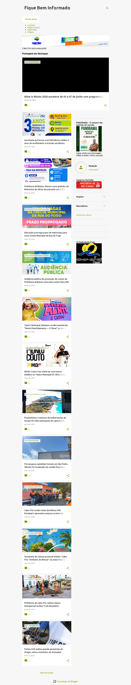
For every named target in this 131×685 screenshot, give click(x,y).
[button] (105, 105)
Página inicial (31, 19)
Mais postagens (46, 673)
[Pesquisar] (107, 8)
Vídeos (30, 32)
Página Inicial (33, 27)
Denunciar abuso (84, 215)
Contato (31, 25)
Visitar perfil (93, 170)
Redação (93, 166)
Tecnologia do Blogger (65, 681)
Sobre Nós (32, 30)
